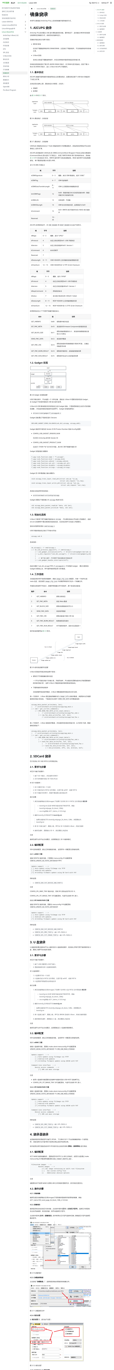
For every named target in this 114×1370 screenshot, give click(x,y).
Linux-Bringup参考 (8, 28)
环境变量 (6, 46)
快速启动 (5, 15)
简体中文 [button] (93, 3)
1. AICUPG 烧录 (100, 10)
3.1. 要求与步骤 (101, 34)
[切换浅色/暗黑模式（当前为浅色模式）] (110, 2)
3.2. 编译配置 (101, 37)
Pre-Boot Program (9, 90)
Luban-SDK (33, 3)
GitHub (104, 3)
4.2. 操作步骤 (101, 45)
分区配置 (6, 63)
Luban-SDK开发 (7, 22)
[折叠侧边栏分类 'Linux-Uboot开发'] (25, 31)
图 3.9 (44, 631)
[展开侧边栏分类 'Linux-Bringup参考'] (25, 28)
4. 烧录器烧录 (99, 40)
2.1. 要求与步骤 (101, 26)
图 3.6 (34, 95)
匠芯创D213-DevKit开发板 (11, 8)
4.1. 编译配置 (101, 43)
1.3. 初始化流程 (101, 18)
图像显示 (6, 80)
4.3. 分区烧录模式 (102, 48)
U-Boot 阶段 (7, 56)
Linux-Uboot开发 (8, 32)
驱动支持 (6, 59)
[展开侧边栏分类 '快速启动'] (25, 14)
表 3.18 (32, 158)
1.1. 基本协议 (101, 12)
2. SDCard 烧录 (100, 23)
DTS (4, 49)
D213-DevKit (22, 3)
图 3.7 (40, 95)
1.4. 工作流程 (101, 21)
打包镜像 (6, 69)
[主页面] (32, 8)
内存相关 (6, 42)
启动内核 (6, 66)
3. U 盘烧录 (99, 32)
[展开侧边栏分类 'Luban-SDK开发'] (25, 21)
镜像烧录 (6, 73)
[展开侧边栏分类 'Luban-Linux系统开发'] (25, 25)
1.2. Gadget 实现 (102, 15)
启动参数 (6, 39)
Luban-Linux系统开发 (9, 25)
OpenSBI (6, 87)
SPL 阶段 (6, 52)
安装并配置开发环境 (9, 18)
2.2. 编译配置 (101, 29)
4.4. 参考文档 (101, 51)
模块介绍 (6, 76)
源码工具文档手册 (8, 11)
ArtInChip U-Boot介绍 (10, 35)
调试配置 (6, 83)
